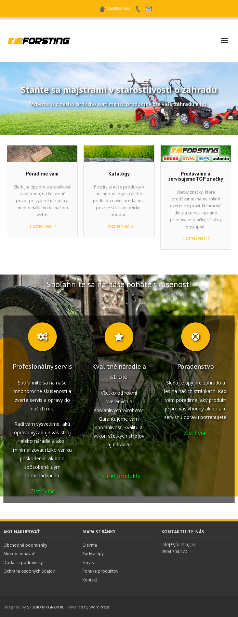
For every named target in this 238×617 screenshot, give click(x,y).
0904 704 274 (174, 552)
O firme (89, 545)
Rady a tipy (93, 554)
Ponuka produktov (100, 571)
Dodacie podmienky (23, 562)
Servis (88, 562)
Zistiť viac (42, 491)
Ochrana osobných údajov (29, 571)
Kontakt (89, 580)
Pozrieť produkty (119, 476)
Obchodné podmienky (25, 545)
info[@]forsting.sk (178, 544)
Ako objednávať (18, 554)
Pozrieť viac (41, 226)
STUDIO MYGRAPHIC (45, 606)
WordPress (99, 606)
